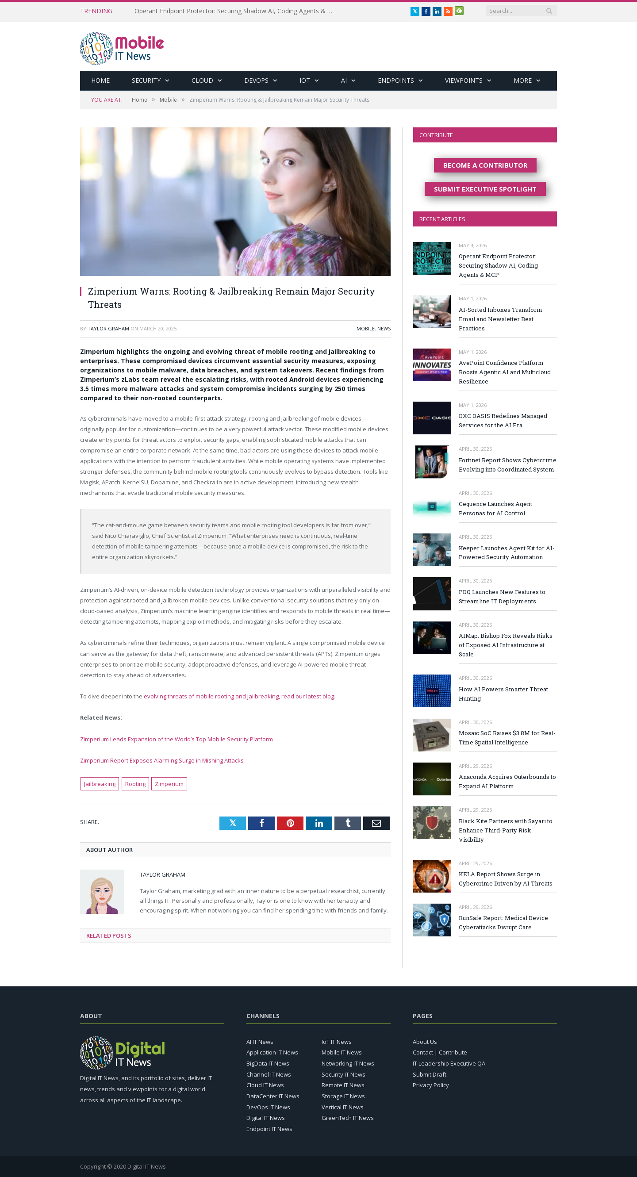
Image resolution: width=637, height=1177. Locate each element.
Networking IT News (348, 1063)
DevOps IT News (268, 1107)
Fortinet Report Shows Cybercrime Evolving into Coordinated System (507, 464)
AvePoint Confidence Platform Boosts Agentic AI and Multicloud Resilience (505, 372)
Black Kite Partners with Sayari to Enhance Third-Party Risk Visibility (506, 830)
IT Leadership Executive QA (449, 1063)
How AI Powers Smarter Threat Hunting (503, 693)
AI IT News (259, 1042)
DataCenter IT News (272, 1096)
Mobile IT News (342, 1052)
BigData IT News (267, 1063)
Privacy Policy (431, 1085)
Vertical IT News (343, 1107)
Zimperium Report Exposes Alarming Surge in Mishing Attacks (162, 760)
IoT (304, 80)
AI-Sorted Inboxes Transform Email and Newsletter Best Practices (500, 319)
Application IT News (272, 1052)
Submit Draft (429, 1074)
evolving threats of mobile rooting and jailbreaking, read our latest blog (239, 696)
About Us (425, 1042)
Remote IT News (343, 1085)
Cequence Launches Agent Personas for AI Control (495, 508)
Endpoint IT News (269, 1129)
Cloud (202, 80)
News (384, 328)
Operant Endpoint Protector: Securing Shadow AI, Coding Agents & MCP (236, 11)
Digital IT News (265, 1118)
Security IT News (343, 1074)
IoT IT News (337, 1042)
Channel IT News (268, 1074)
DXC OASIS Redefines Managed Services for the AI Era (503, 420)
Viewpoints (464, 80)
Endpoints (396, 80)
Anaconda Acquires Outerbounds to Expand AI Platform (507, 781)
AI (344, 80)
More (523, 80)
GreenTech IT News (348, 1118)
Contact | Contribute (440, 1052)
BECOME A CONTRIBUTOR (485, 165)
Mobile (366, 328)
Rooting (135, 784)
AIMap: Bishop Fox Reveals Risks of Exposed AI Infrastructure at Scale (506, 645)
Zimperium (169, 784)
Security (146, 80)
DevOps (256, 80)
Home (100, 80)
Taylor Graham (108, 328)
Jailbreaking (99, 784)
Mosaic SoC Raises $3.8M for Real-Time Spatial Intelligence (507, 737)
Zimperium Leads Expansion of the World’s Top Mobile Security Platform (176, 739)
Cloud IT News (265, 1085)
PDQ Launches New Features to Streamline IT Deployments (502, 596)
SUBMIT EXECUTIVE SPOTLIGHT (485, 188)
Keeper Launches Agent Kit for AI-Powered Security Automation (507, 552)
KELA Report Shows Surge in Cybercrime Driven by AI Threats (506, 878)
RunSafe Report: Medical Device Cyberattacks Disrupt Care (503, 922)
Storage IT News (343, 1096)
